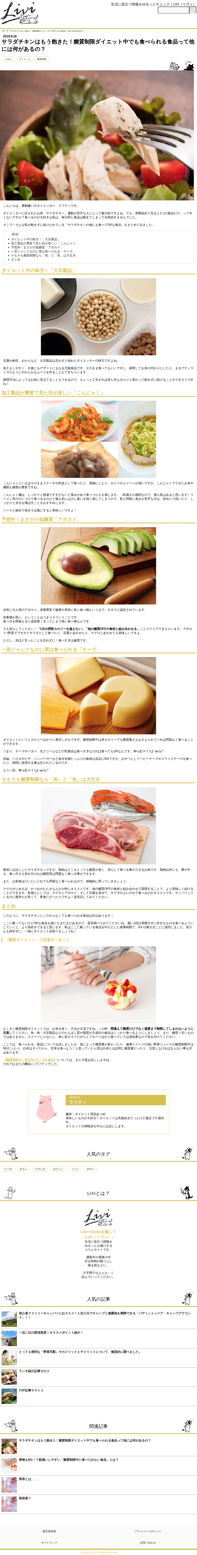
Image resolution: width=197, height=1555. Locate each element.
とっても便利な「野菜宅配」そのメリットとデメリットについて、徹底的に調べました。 (80, 1351)
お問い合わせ (148, 1542)
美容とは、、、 (29, 1479)
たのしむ (40, 1168)
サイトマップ (49, 1542)
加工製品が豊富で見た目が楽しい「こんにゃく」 (45, 243)
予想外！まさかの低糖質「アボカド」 (37, 247)
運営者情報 (49, 1531)
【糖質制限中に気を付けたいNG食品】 (30, 1060)
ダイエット (25, 59)
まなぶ (23, 1168)
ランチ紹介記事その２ (34, 1371)
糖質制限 (41, 59)
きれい (9, 59)
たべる (8, 1168)
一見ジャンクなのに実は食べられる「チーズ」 (43, 251)
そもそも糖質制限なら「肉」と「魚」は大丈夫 (43, 255)
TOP (3, 31)
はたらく (58, 1168)
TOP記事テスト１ (31, 1390)
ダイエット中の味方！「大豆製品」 (35, 239)
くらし (75, 1168)
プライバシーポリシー (147, 1531)
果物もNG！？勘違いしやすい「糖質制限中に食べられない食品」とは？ (69, 1459)
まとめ (15, 259)
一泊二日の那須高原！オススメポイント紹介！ (51, 1332)
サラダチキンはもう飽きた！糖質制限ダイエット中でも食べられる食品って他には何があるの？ (85, 1440)
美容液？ (25, 1498)
